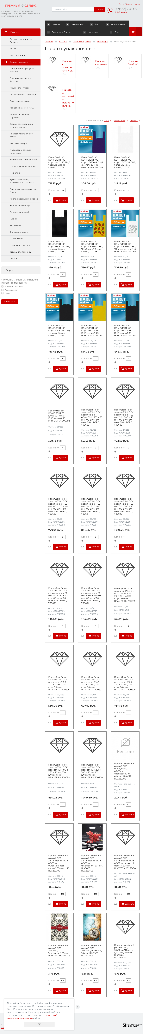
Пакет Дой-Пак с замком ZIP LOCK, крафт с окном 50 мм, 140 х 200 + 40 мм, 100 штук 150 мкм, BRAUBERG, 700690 (58, 506)
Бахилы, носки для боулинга (19, 116)
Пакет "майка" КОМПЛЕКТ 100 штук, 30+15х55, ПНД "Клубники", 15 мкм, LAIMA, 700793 (92, 246)
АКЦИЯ (13, 48)
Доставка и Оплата (59, 32)
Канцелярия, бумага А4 (22, 108)
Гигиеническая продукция (23, 94)
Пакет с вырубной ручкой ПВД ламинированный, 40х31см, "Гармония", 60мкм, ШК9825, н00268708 (92, 863)
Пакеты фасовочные (103, 63)
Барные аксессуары (20, 101)
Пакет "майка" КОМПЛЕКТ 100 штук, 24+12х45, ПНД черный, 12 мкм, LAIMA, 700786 (59, 162)
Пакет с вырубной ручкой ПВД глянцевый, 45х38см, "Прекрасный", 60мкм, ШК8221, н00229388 (124, 771)
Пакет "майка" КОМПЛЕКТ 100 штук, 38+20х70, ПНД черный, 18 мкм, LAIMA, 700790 (125, 330)
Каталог (63, 41)
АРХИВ (13, 258)
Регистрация (133, 4)
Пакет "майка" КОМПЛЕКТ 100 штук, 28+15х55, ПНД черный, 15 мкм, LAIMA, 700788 (59, 246)
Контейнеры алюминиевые (24, 199)
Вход (121, 4)
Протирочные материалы (23, 166)
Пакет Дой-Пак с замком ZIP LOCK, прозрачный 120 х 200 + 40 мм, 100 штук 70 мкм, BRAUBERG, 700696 (59, 683)
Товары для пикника (20, 252)
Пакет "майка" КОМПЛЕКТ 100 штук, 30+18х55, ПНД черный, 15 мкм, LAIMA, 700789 (59, 330)
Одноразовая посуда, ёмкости (21, 80)
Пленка (13, 219)
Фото (95, 24)
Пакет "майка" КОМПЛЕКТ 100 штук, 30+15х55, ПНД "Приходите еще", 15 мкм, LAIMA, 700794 (125, 246)
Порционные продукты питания (22, 70)
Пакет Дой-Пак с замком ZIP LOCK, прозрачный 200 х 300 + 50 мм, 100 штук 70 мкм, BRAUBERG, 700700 (92, 771)
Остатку (134, 120)
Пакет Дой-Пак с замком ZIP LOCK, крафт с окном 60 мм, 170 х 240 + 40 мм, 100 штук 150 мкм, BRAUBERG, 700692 (124, 506)
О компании (75, 24)
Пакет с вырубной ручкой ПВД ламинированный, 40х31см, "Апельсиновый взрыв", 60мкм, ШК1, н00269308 (59, 863)
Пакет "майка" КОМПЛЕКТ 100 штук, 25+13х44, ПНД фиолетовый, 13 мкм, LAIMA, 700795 (92, 162)
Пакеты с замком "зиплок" (67, 66)
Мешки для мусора (19, 88)
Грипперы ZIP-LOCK (20, 245)
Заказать (129, 814)
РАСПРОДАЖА (17, 55)
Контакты (90, 32)
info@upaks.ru (121, 12)
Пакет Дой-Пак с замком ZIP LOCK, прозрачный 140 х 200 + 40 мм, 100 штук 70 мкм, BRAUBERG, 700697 (92, 683)
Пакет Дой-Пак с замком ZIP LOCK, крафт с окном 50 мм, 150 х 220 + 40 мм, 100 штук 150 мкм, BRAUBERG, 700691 (91, 506)
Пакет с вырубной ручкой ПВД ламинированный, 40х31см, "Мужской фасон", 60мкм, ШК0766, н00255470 (125, 862)
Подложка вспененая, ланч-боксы (24, 191)
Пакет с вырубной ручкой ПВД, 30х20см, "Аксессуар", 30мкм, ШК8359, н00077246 (59, 950)
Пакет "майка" (17, 238)
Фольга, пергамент (19, 232)
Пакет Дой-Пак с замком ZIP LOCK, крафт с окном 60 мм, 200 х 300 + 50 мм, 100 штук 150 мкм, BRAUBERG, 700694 (91, 595)
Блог (114, 32)
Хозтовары (102, 41)
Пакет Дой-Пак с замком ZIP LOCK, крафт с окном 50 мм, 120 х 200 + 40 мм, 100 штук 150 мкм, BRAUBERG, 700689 (124, 417)
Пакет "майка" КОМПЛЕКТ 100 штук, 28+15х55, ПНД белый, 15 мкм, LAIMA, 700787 (125, 162)
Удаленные (15, 225)
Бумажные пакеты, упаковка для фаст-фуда (22, 181)
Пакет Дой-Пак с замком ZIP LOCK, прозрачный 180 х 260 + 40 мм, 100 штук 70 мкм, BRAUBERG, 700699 (59, 771)
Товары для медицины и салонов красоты (22, 125)
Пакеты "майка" (133, 63)
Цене (106, 120)
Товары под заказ (19, 62)
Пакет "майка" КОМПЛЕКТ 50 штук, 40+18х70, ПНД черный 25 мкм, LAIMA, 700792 (59, 415)
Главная (54, 24)
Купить (62, 200)
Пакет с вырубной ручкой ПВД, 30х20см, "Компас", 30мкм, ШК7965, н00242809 (91, 950)
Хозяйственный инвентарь (23, 159)
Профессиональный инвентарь (20, 151)
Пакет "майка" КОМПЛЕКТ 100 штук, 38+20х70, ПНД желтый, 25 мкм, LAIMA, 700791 (91, 330)
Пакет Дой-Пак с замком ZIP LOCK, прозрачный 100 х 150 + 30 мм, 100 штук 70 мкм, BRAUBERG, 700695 (124, 594)
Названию (119, 120)
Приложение (116, 24)
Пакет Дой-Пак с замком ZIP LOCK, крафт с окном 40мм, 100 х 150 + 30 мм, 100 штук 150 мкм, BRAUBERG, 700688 (91, 417)
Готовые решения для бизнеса (21, 40)
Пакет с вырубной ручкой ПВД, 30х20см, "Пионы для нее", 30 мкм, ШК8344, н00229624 (124, 951)
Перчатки (15, 173)
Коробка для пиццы (20, 205)
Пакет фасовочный (19, 212)
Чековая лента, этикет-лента (21, 135)
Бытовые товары (18, 143)
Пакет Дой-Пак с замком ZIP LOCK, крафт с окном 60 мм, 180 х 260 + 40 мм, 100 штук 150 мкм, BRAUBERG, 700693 (58, 595)
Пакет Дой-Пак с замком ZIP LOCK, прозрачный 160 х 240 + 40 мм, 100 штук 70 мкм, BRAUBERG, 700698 (125, 683)
